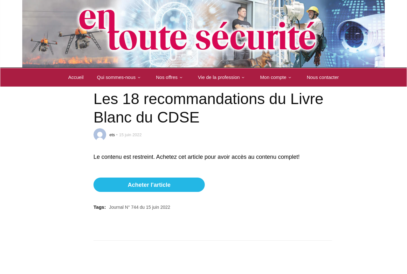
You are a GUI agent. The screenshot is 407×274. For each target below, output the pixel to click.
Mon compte (276, 77)
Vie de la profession (222, 77)
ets (112, 134)
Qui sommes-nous (120, 77)
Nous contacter (323, 77)
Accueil (75, 77)
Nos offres (170, 77)
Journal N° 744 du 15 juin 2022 (139, 207)
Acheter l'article (149, 185)
